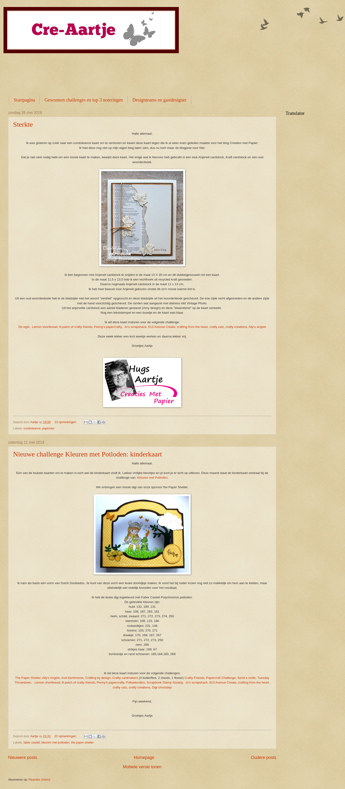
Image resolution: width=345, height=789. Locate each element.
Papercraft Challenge (221, 678)
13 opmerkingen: (66, 422)
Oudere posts (263, 757)
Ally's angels (257, 327)
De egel (23, 327)
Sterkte (23, 124)
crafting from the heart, (193, 327)
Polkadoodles (135, 682)
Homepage (144, 757)
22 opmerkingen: (66, 736)
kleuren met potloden (55, 742)
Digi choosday (162, 687)
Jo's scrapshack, (135, 327)
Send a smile (246, 678)
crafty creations (236, 327)
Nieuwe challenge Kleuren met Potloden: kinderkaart (87, 454)
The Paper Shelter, (28, 678)
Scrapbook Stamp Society (165, 682)
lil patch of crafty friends (75, 327)
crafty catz (217, 327)
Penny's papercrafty (108, 327)
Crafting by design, (98, 678)
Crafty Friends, (195, 678)
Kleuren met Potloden (152, 477)
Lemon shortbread (45, 327)
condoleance (32, 428)
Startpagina (24, 99)
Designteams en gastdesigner (159, 99)
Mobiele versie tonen (142, 766)
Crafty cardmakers (125, 678)
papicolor (48, 428)
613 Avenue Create (161, 327)
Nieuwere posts (22, 757)
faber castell (32, 742)
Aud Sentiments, (72, 678)
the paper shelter (82, 742)
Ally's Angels (50, 678)
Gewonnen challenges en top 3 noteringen (84, 99)
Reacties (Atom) (39, 779)
